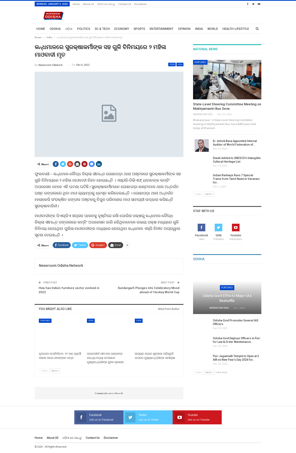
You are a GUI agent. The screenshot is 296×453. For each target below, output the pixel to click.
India (199, 29)
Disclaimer (140, 4)
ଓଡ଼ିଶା (180, 64)
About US (88, 4)
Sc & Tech (102, 29)
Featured (45, 320)
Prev (44, 370)
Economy (121, 29)
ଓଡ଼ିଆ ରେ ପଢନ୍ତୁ (106, 4)
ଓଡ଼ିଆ (68, 29)
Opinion (184, 29)
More (227, 29)
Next (55, 370)
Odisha (55, 29)
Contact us (124, 4)
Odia (171, 64)
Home (76, 4)
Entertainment (161, 29)
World (212, 29)
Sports (139, 29)
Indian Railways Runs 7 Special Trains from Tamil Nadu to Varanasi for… (236, 179)
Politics (83, 29)
